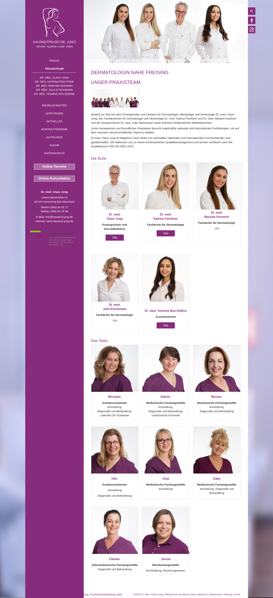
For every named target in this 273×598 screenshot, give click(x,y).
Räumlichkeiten (54, 105)
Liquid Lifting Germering (73, 594)
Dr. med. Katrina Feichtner (54, 81)
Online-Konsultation (54, 178)
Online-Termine (54, 166)
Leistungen (54, 113)
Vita (114, 237)
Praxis (54, 60)
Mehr (68, 245)
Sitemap (228, 594)
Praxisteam (54, 68)
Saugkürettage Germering (41, 594)
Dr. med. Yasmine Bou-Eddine (54, 93)
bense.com (188, 594)
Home (94, 61)
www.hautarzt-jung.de (59, 221)
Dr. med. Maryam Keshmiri (54, 85)
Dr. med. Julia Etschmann (54, 89)
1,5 (39, 236)
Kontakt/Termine (54, 129)
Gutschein (54, 137)
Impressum (202, 594)
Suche (54, 145)
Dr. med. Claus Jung (54, 77)
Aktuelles (54, 121)
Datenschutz (54, 153)
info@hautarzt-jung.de (59, 216)
